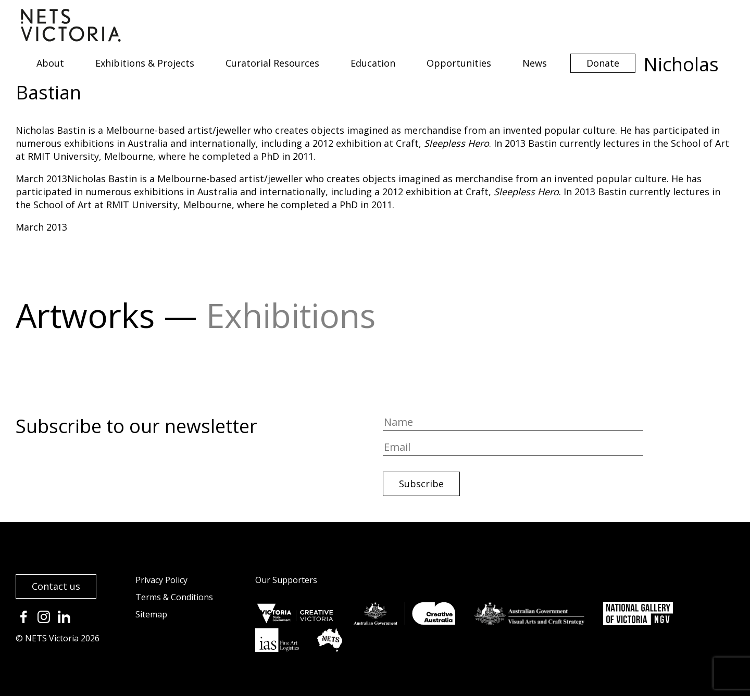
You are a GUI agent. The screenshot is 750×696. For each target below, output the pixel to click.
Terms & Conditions (174, 597)
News (534, 63)
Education (373, 63)
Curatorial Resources (272, 63)
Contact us (56, 586)
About (50, 63)
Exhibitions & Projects (144, 63)
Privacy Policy (161, 580)
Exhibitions (291, 315)
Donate (602, 63)
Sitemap (151, 614)
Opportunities (459, 63)
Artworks (85, 315)
